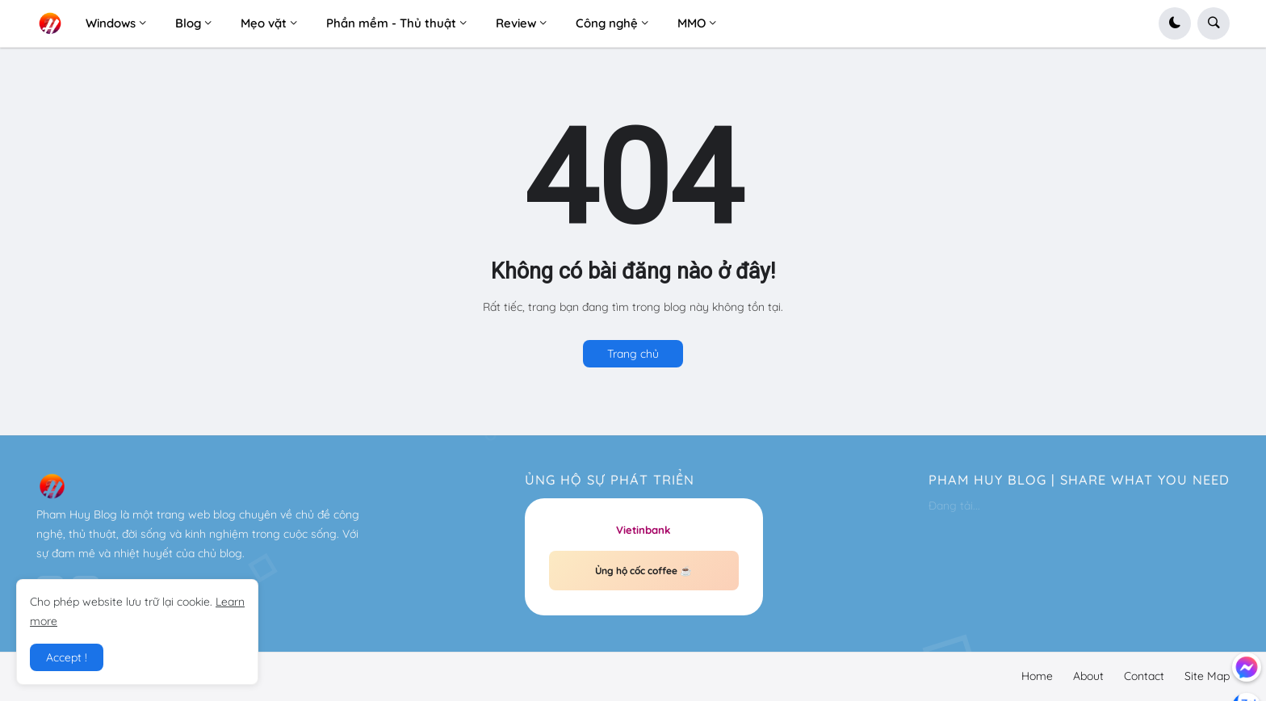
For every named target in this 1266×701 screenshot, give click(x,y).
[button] (1175, 23)
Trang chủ (633, 353)
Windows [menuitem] (111, 23)
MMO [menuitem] (691, 23)
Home (1037, 676)
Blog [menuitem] (188, 23)
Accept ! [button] (66, 657)
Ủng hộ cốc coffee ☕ (643, 571)
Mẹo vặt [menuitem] (264, 23)
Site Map (1207, 676)
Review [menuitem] (516, 23)
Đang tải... (954, 505)
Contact (1144, 676)
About (1088, 676)
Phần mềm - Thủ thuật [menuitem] (391, 23)
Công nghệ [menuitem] (607, 23)
